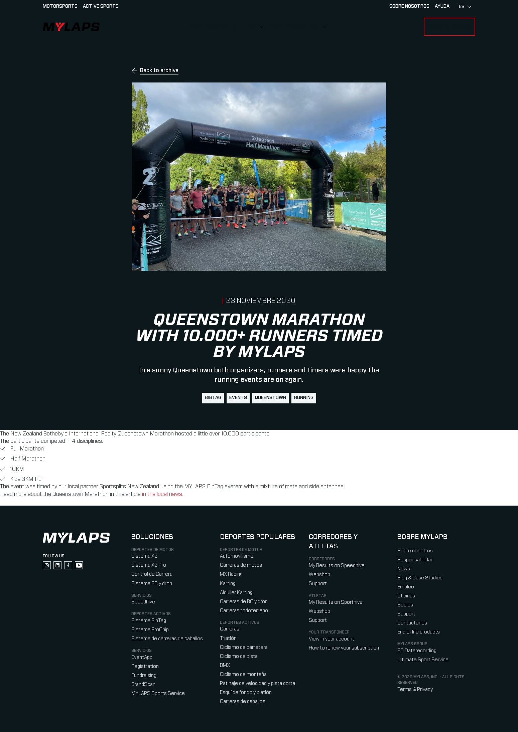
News (403, 568)
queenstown (270, 397)
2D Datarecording (416, 650)
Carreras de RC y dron (244, 601)
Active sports (101, 6)
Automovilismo (236, 556)
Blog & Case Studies (419, 577)
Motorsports (60, 6)
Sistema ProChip (150, 629)
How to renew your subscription (344, 648)
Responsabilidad (415, 559)
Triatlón (228, 638)
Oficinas (406, 595)
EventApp (141, 657)
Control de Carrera (151, 574)
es (465, 6)
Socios (405, 604)
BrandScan (143, 684)
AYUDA (442, 6)
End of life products (418, 631)
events (238, 397)
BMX (225, 665)
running (303, 397)
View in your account (331, 639)
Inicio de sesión (449, 26)
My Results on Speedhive (337, 565)
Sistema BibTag (148, 620)
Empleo (405, 586)
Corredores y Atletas (223, 26)
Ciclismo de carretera (244, 647)
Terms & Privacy (415, 689)
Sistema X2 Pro (148, 565)
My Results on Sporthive (336, 602)
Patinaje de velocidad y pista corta (257, 683)
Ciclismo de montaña (243, 674)
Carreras (229, 628)
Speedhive (143, 601)
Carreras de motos (241, 565)
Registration (145, 666)
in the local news (162, 494)
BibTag (213, 397)
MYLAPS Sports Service (158, 693)
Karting (228, 583)
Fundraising (143, 675)
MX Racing (231, 574)
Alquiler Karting (236, 592)
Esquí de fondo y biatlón (246, 692)
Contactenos (412, 622)
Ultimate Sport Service (422, 659)
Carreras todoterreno (244, 610)
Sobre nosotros (295, 26)
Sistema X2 (144, 556)
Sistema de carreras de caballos (167, 638)
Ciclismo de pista (239, 656)
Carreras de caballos (242, 701)
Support (318, 583)
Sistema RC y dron (151, 583)
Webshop (319, 574)
